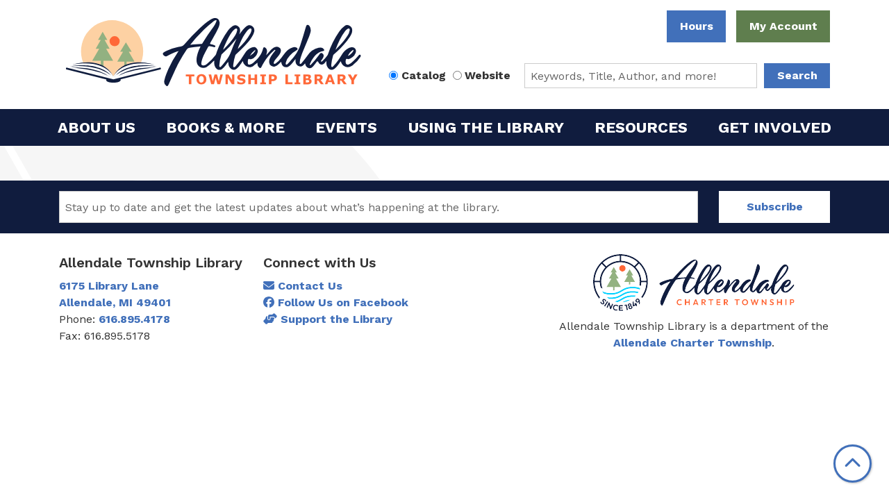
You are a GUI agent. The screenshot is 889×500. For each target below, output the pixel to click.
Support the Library (327, 319)
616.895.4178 (134, 319)
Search (797, 75)
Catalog (423, 75)
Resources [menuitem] (641, 127)
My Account (783, 26)
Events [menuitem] (346, 127)
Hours (696, 26)
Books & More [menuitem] (225, 127)
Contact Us (302, 285)
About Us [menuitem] (96, 127)
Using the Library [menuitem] (486, 127)
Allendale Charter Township (692, 342)
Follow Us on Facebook (335, 302)
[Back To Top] (852, 463)
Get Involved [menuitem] (774, 127)
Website (487, 75)
